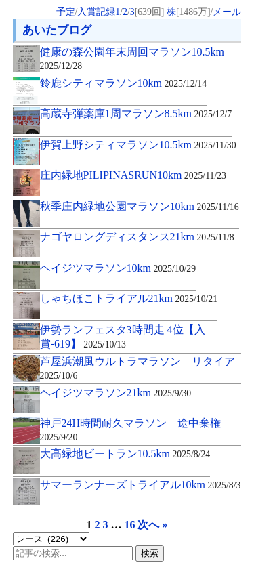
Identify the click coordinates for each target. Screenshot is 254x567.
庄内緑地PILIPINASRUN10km (133, 175)
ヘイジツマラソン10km (118, 268)
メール (227, 12)
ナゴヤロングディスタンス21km (137, 237)
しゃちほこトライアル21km (129, 298)
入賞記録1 (98, 12)
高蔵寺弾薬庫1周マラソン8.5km (136, 113)
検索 (149, 553)
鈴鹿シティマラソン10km (123, 83)
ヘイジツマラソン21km (116, 392)
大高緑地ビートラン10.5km (125, 453)
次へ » (152, 524)
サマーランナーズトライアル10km (140, 484)
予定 (65, 12)
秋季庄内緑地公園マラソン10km (139, 206)
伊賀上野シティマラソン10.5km (138, 144)
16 (129, 524)
